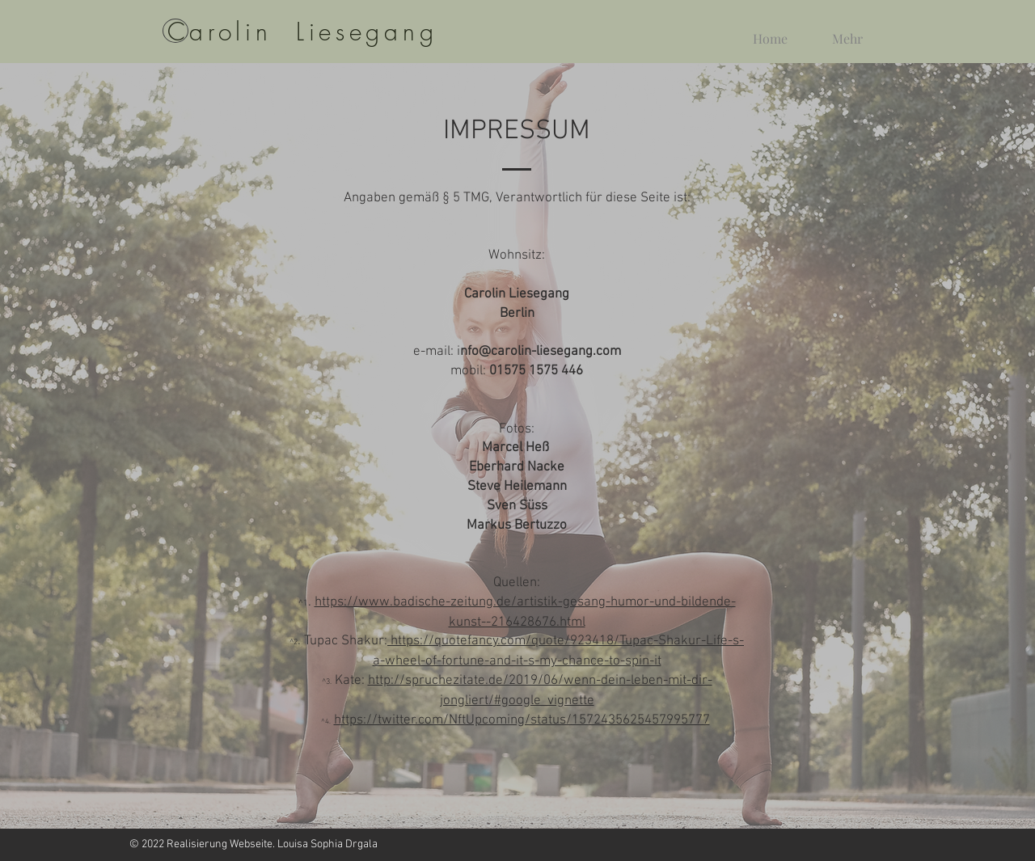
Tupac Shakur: (345, 641)
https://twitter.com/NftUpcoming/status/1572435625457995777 (522, 720)
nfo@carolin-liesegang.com (540, 352)
